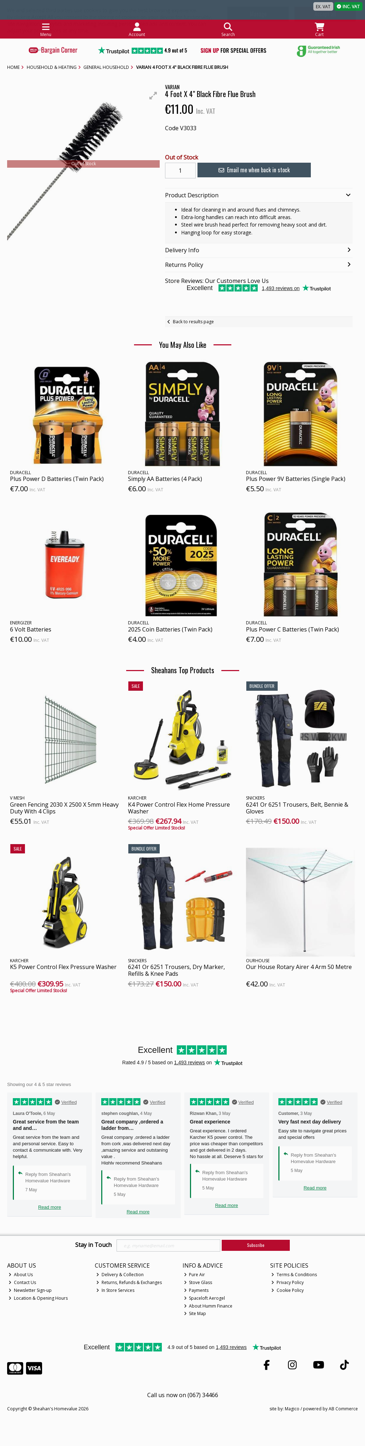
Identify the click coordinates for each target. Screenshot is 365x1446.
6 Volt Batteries (30, 629)
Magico (292, 1409)
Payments (196, 1290)
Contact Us (22, 1282)
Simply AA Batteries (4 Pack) (165, 479)
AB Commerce (343, 1409)
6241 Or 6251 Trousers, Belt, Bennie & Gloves (297, 808)
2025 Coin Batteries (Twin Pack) (170, 629)
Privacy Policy (287, 1282)
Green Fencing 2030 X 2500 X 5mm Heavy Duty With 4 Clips (64, 808)
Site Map (195, 1313)
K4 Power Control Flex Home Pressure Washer (179, 808)
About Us (21, 1275)
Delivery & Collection (120, 1275)
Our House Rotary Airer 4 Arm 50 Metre (299, 967)
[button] (153, 95)
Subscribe (255, 1245)
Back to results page (193, 322)
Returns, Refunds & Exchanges (129, 1282)
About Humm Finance (208, 1306)
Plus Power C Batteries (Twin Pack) (292, 629)
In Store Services (115, 1290)
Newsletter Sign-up (30, 1290)
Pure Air (194, 1275)
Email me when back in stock (253, 170)
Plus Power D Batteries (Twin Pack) (57, 479)
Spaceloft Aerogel (204, 1298)
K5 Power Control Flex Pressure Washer (63, 967)
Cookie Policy (287, 1290)
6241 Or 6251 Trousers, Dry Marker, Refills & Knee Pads (176, 970)
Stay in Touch (93, 1245)
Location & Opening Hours (38, 1298)
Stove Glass (198, 1282)
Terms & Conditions (294, 1275)
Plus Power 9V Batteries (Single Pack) (295, 479)
